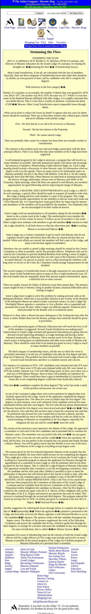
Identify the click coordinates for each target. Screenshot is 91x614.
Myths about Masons (59, 550)
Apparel (9, 554)
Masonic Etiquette (30, 566)
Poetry (74, 557)
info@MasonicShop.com (45, 601)
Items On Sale (28, 549)
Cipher (52, 570)
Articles (75, 549)
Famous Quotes (56, 561)
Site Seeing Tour (57, 556)
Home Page (43, 575)
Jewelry (9, 566)
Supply (8, 568)
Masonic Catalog (45, 578)
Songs (74, 560)
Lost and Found (28, 568)
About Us (42, 584)
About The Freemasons (32, 557)
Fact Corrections (57, 573)
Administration (44, 595)
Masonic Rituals (57, 553)
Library (74, 566)
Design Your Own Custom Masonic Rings (45, 46)
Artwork (9, 549)
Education (76, 568)
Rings (8, 563)
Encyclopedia (77, 563)
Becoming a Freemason (32, 563)
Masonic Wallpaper (30, 571)
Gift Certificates (57, 567)
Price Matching (78, 571)
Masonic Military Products (34, 552)
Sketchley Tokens (57, 559)
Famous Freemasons (59, 548)
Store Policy (43, 586)
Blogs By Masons (57, 564)
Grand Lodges (28, 560)
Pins (7, 560)
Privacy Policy (44, 589)
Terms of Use (43, 592)
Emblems (9, 557)
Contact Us (42, 581)
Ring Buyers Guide (30, 554)
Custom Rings (12, 571)
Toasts (74, 552)
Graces (74, 554)
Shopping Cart (44, 598)
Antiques (9, 552)
